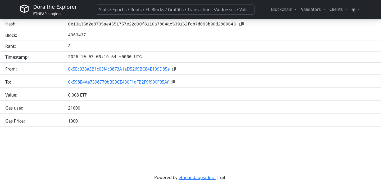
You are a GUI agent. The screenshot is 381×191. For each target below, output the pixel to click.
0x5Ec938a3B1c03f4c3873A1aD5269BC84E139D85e (119, 69)
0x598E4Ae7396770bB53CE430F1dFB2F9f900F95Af (119, 82)
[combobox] (175, 10)
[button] (284, 9)
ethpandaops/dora (197, 177)
